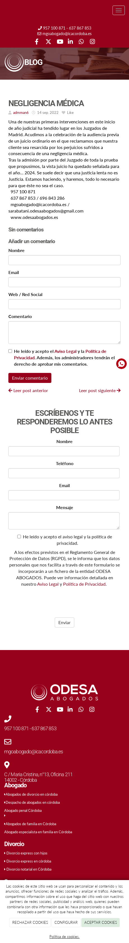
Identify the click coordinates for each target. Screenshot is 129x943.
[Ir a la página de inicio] (3, 10)
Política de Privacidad (84, 584)
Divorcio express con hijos (26, 853)
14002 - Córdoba (20, 780)
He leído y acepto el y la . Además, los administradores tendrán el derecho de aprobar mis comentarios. (64, 357)
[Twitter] (47, 42)
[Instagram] (92, 42)
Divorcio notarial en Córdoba (28, 869)
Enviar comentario (30, 377)
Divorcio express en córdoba (28, 861)
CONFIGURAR (66, 922)
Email (13, 272)
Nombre (16, 250)
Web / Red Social (25, 294)
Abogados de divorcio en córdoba (32, 794)
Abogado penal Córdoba (23, 810)
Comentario (20, 316)
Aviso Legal (65, 351)
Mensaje (64, 507)
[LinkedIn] (70, 42)
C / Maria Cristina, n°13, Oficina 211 (38, 774)
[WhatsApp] (81, 42)
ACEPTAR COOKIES (100, 922)
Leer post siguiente (100, 390)
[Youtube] (59, 42)
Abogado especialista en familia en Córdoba (38, 832)
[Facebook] (36, 42)
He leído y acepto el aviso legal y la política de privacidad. (64, 540)
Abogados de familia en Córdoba (31, 824)
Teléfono (64, 463)
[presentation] (44, 601)
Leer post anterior (28, 390)
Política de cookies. (64, 936)
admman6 (21, 112)
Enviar (64, 622)
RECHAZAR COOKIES (30, 922)
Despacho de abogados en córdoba (33, 802)
